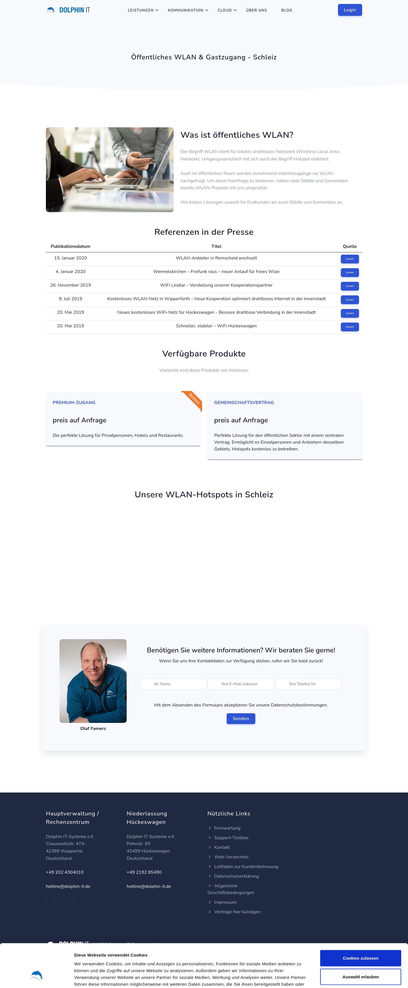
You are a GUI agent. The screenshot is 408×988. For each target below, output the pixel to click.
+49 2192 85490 (144, 872)
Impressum (222, 902)
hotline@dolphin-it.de (68, 886)
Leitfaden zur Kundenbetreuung (242, 867)
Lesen (350, 259)
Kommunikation (185, 10)
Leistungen (141, 10)
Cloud (225, 10)
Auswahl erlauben (361, 939)
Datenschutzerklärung (233, 876)
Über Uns (256, 10)
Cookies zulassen (361, 921)
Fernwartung (224, 828)
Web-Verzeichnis (228, 857)
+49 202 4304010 (65, 872)
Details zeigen (301, 976)
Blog (287, 10)
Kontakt (218, 847)
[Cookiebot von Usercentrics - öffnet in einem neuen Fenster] (36, 977)
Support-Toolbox (228, 838)
